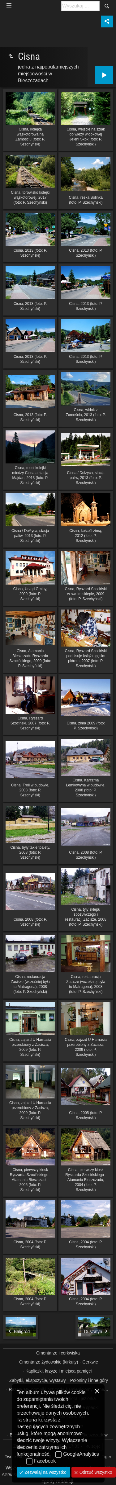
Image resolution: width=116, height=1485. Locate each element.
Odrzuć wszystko (95, 1472)
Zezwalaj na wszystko (45, 1472)
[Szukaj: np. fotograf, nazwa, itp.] (80, 6)
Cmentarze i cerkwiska (58, 1352)
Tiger (106, 1456)
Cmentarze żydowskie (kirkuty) (48, 1361)
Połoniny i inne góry (89, 1380)
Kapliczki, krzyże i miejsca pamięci (58, 1371)
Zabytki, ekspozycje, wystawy (37, 1380)
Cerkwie (90, 1361)
